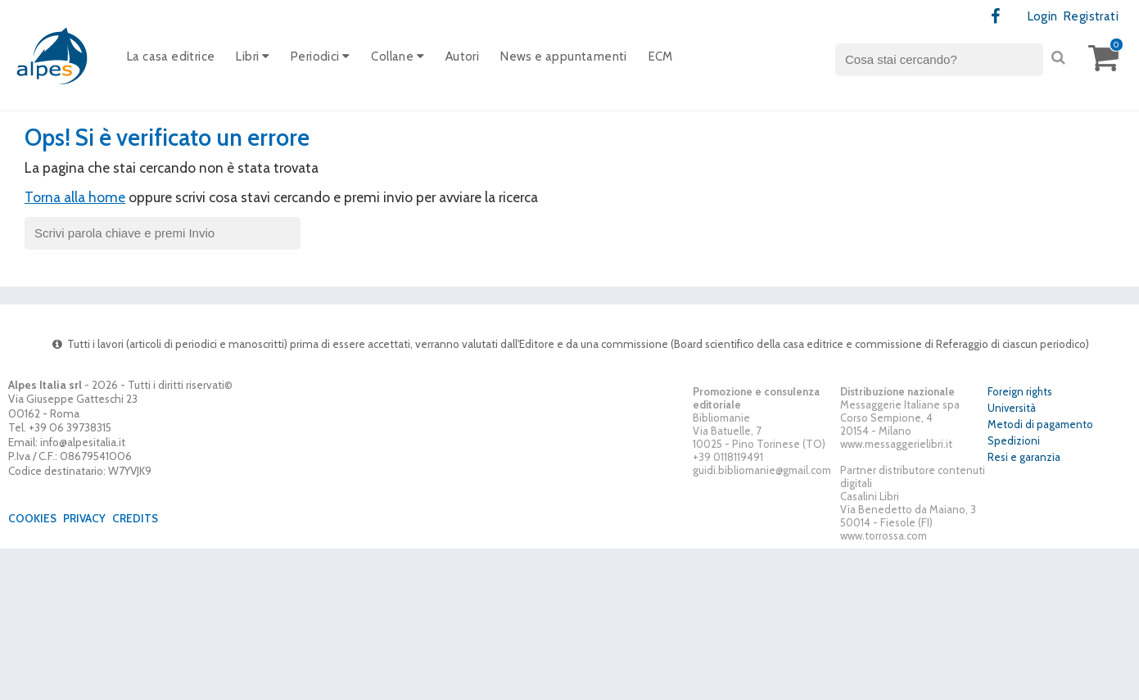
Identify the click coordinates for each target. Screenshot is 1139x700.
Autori (462, 56)
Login (1043, 16)
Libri (252, 56)
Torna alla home (75, 196)
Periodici (320, 56)
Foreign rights (1020, 391)
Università (1012, 407)
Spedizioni (1014, 440)
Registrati (1091, 16)
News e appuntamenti (563, 56)
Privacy (84, 518)
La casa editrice (171, 56)
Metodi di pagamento (1040, 424)
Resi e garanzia (1024, 456)
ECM (661, 56)
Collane (397, 56)
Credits (135, 518)
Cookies (32, 518)
